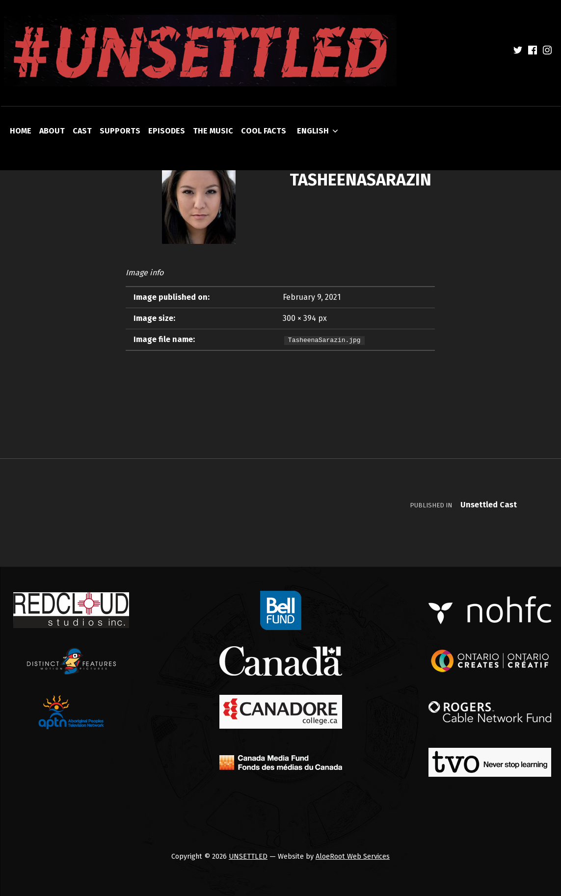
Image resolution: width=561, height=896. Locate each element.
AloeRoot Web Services (353, 856)
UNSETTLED (248, 856)
